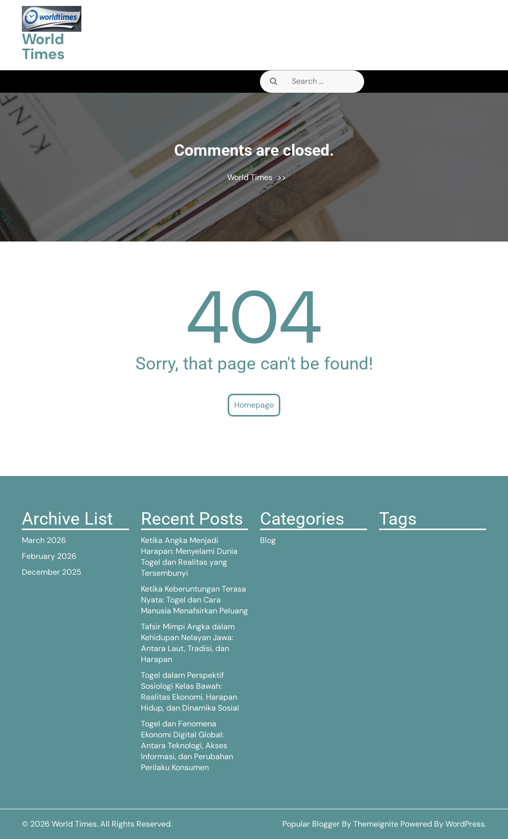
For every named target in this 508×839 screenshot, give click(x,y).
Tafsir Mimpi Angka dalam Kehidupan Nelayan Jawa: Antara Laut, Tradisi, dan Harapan (188, 642)
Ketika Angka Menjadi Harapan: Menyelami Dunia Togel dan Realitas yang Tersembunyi (189, 556)
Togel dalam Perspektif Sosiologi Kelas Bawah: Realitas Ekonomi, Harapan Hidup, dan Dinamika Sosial (190, 691)
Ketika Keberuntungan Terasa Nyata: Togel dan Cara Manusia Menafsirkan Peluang (194, 600)
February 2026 (49, 556)
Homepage (254, 405)
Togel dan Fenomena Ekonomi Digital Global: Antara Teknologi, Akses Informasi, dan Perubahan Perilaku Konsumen (187, 746)
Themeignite (375, 824)
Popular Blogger (311, 824)
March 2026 (44, 540)
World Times (43, 46)
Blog (268, 540)
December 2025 (51, 572)
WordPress (465, 824)
